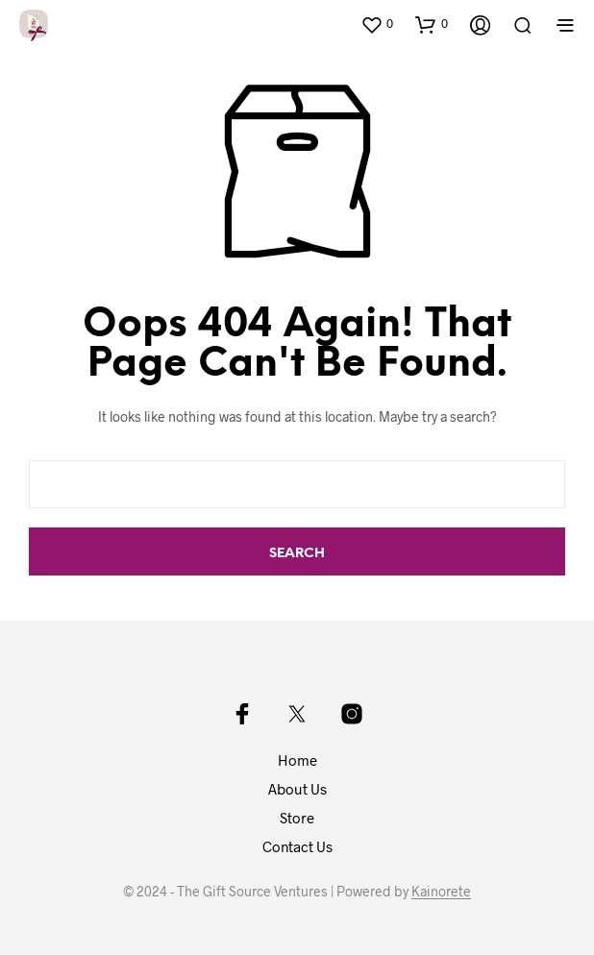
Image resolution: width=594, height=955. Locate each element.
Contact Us (297, 846)
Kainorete (441, 891)
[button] (376, 24)
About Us (297, 788)
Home (297, 760)
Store (297, 817)
